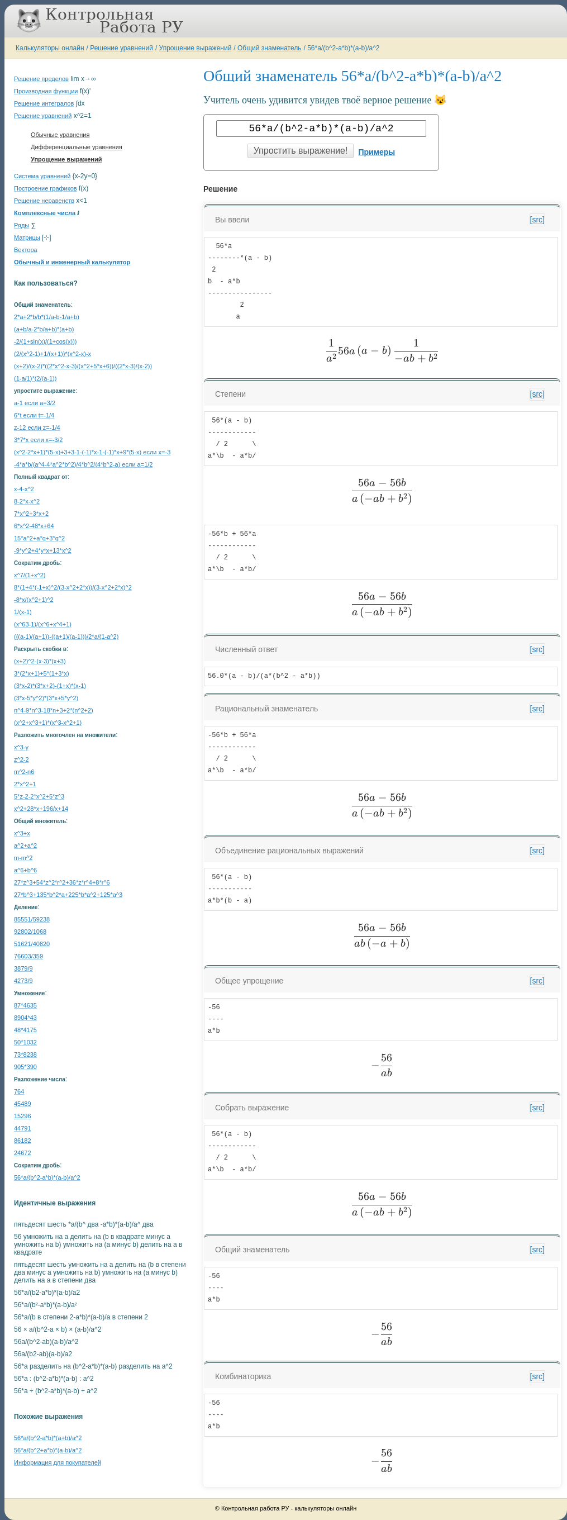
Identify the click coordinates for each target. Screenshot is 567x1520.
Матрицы (27, 237)
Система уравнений (42, 176)
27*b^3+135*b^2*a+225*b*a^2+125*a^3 (68, 894)
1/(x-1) (23, 612)
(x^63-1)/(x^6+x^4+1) (43, 624)
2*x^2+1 (25, 784)
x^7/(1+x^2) (29, 575)
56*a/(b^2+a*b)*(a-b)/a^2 (48, 1450)
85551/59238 (32, 919)
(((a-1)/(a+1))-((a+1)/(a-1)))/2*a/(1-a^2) (66, 636)
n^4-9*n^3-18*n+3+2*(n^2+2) (53, 710)
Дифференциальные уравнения (76, 147)
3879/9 (23, 968)
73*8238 (25, 1054)
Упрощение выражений (195, 48)
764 (19, 1091)
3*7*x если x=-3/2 (38, 439)
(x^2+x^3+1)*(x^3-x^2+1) (48, 722)
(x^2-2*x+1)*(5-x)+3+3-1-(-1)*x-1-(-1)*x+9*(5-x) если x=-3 (92, 452)
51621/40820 (32, 943)
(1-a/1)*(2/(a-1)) (35, 378)
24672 (22, 1153)
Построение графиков (45, 188)
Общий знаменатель (269, 48)
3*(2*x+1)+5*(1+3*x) (41, 673)
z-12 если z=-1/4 (37, 427)
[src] (537, 219)
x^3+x (22, 833)
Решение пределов (41, 78)
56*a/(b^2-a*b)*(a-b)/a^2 (343, 48)
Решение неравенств (44, 200)
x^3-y (21, 747)
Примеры (376, 152)
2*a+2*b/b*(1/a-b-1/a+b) (46, 317)
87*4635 (25, 1005)
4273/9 (23, 980)
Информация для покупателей (57, 1462)
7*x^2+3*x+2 (31, 513)
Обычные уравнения (60, 134)
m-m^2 (23, 857)
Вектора (25, 249)
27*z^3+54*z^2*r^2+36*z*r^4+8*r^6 (62, 882)
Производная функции (46, 91)
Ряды (21, 225)
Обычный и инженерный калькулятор (72, 262)
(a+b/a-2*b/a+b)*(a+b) (44, 329)
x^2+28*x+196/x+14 (41, 808)
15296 (22, 1116)
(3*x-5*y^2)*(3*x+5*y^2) (46, 698)
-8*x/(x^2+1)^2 (34, 599)
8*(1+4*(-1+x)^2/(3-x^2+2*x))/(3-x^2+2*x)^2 (73, 587)
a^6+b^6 (25, 870)
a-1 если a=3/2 (34, 403)
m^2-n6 (24, 771)
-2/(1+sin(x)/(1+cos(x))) (45, 341)
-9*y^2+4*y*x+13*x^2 (43, 550)
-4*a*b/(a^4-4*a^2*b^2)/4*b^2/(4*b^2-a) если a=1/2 (83, 464)
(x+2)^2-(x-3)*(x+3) (40, 661)
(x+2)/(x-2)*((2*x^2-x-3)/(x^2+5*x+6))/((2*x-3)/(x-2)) (83, 366)
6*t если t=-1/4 (34, 415)
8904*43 (25, 1017)
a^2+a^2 (25, 845)
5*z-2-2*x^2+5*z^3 (39, 796)
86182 (22, 1140)
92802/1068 (30, 931)
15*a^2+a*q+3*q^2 (39, 538)
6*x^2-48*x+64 (34, 525)
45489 (22, 1103)
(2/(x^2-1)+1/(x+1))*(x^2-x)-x (52, 353)
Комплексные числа (44, 213)
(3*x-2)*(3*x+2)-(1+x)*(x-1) (50, 685)
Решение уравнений (121, 48)
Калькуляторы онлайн (50, 48)
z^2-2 (21, 759)
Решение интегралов (44, 103)
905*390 (25, 1066)
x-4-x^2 (24, 489)
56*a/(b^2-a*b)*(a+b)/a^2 (48, 1437)
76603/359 (28, 956)
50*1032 (25, 1042)
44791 (22, 1128)
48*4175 (25, 1030)
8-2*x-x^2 (27, 501)
